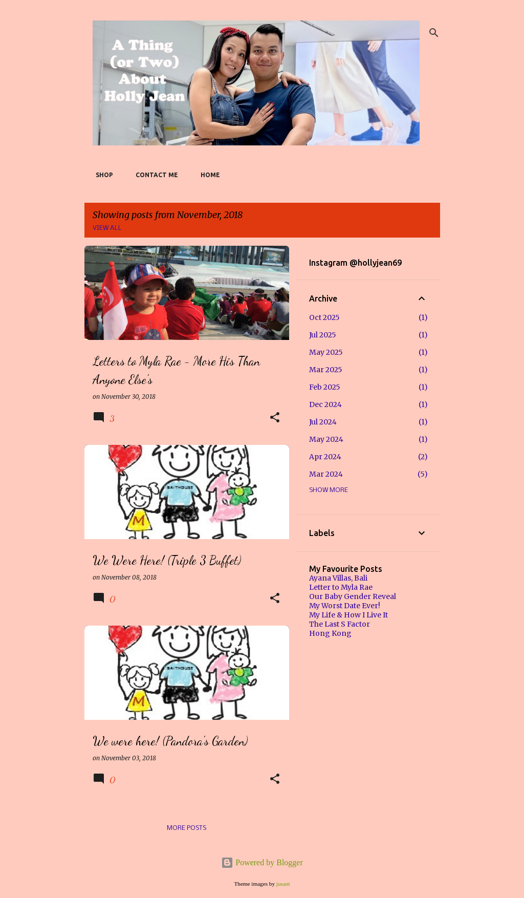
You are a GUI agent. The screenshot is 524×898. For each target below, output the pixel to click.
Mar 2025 (325, 369)
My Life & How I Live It (348, 614)
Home (207, 175)
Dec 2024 (325, 404)
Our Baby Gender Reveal (352, 596)
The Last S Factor (339, 624)
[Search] (434, 32)
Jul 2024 (323, 421)
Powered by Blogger (262, 862)
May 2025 (326, 352)
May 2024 (326, 439)
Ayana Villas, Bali (338, 578)
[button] (275, 418)
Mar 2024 (326, 474)
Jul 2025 (322, 334)
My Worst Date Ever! (344, 605)
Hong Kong (330, 633)
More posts (186, 828)
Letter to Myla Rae (341, 587)
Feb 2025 (324, 387)
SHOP (101, 175)
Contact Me (154, 175)
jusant (283, 884)
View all (107, 228)
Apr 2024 (325, 456)
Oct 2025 (324, 317)
